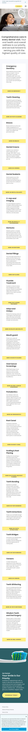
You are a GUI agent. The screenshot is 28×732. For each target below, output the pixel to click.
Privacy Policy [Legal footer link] (5, 707)
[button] (26, 6)
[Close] (26, 716)
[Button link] (18, 6)
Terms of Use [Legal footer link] (5, 712)
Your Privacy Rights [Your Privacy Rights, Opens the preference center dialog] (14, 729)
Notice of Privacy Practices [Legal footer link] (8, 709)
